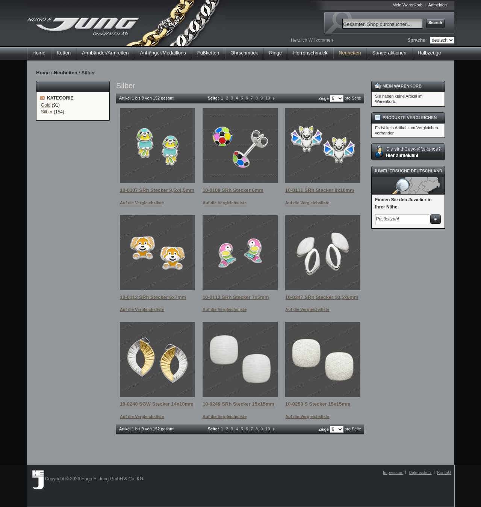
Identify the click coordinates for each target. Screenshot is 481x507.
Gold (45, 105)
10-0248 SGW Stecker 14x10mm (157, 404)
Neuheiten (65, 72)
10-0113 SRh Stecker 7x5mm (236, 297)
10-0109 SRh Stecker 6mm (233, 190)
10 (267, 98)
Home (38, 53)
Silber (47, 112)
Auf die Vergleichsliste (142, 203)
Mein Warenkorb (407, 5)
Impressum (393, 472)
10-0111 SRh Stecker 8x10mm (319, 190)
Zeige (323, 98)
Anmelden (437, 5)
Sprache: (417, 40)
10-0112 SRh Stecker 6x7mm (153, 297)
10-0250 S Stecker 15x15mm (317, 404)
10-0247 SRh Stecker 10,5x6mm (321, 297)
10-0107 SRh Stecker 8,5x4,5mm (157, 190)
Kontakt (444, 472)
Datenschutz (420, 472)
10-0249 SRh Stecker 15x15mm (238, 404)
